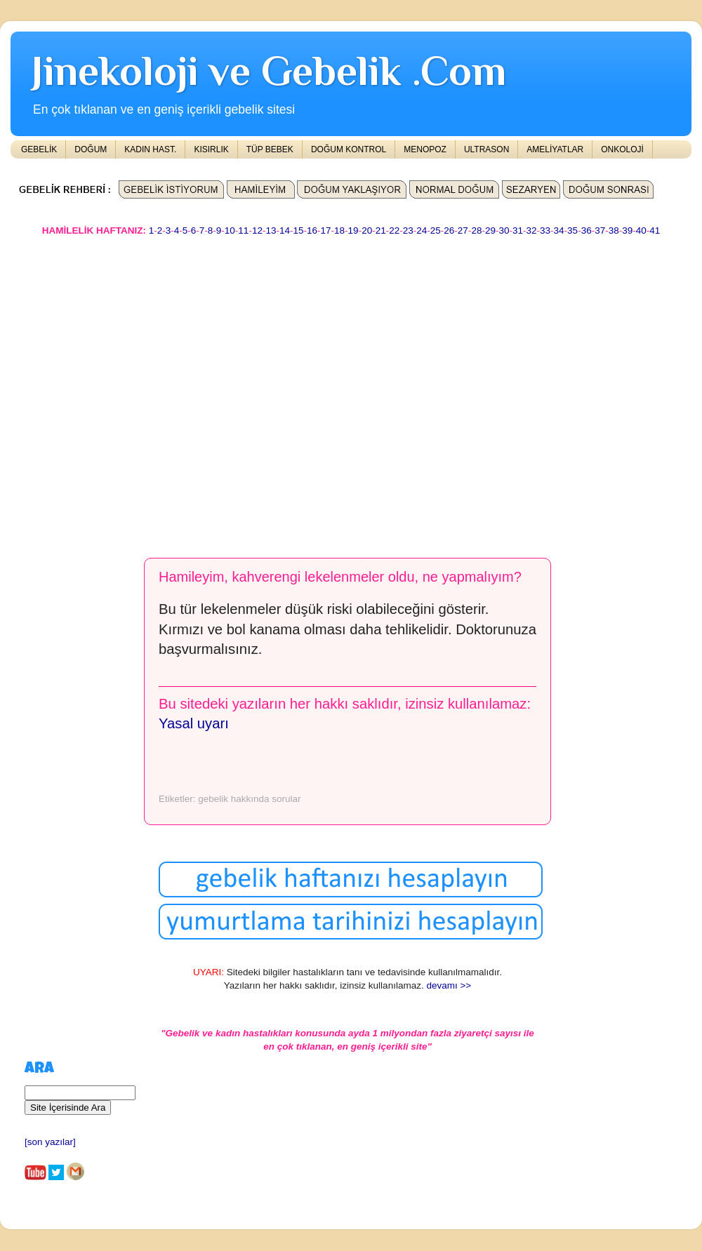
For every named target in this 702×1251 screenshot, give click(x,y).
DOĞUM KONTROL (348, 149)
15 (298, 230)
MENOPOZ (425, 149)
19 (353, 230)
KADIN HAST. (150, 149)
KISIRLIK (211, 149)
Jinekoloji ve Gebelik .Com (269, 70)
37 (600, 230)
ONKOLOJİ (622, 149)
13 (270, 230)
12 (257, 230)
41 (654, 230)
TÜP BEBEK (269, 149)
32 (531, 230)
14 (284, 230)
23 (408, 230)
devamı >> (448, 985)
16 (312, 230)
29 (490, 230)
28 (476, 230)
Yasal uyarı (194, 723)
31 (517, 230)
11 (243, 230)
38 (614, 230)
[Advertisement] (131, 390)
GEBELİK (39, 149)
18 (339, 230)
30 (503, 230)
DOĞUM (90, 149)
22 (394, 230)
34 (559, 230)
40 (641, 230)
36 (586, 230)
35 (572, 230)
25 (435, 230)
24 (421, 230)
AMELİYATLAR (554, 149)
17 (326, 230)
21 (381, 230)
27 (463, 230)
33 (545, 230)
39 (627, 230)
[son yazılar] (50, 1142)
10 (230, 230)
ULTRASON (486, 149)
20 (367, 230)
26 (449, 230)
